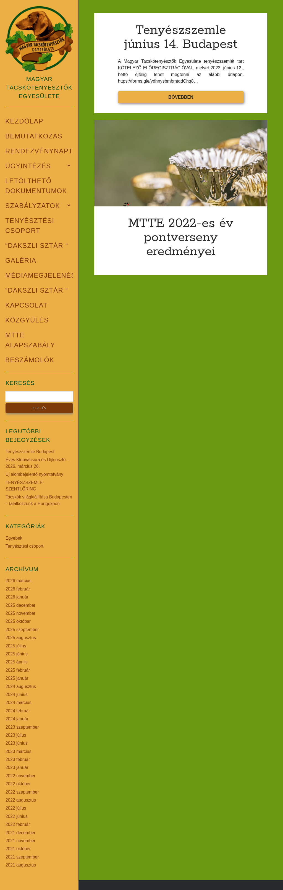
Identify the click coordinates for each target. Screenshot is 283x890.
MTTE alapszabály (30, 340)
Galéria (20, 260)
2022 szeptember (22, 792)
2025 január (17, 678)
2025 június (17, 654)
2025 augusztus (21, 637)
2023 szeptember (22, 727)
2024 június (17, 694)
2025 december (20, 605)
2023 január (17, 767)
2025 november (20, 613)
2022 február (18, 824)
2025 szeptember (22, 629)
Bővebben (199, 98)
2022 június (17, 816)
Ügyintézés (28, 166)
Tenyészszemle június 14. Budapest (180, 37)
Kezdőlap (24, 121)
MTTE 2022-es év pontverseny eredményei (180, 163)
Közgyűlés (27, 320)
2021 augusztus (21, 865)
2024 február (18, 710)
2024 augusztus (21, 686)
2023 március (19, 751)
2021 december (20, 832)
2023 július (16, 735)
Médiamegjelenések (45, 275)
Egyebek (14, 538)
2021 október (18, 848)
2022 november (20, 775)
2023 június (17, 743)
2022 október (18, 783)
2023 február (18, 759)
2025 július (16, 646)
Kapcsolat (26, 305)
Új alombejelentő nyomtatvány (34, 474)
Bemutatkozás (33, 136)
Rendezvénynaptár (44, 151)
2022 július (16, 808)
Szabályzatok (32, 205)
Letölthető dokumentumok (36, 186)
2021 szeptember (22, 857)
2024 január (17, 718)
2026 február (18, 589)
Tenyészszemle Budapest (30, 451)
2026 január (17, 597)
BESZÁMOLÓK (29, 360)
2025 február (18, 670)
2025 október (18, 621)
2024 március (19, 702)
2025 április (17, 662)
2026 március (19, 580)
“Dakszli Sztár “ (36, 245)
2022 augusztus (21, 800)
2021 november (20, 840)
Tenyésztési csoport (29, 225)
